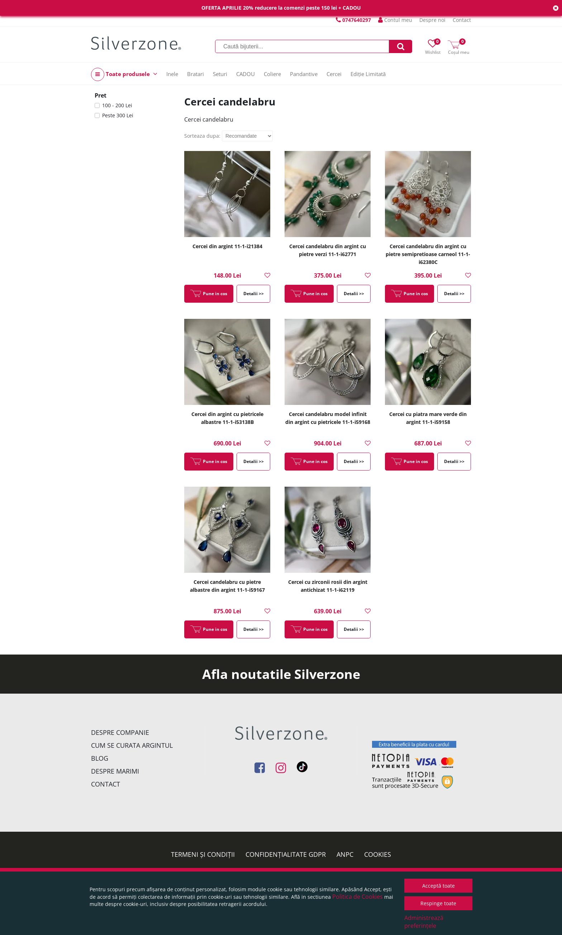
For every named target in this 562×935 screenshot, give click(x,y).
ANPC (345, 854)
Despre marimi (115, 771)
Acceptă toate (438, 885)
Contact (462, 19)
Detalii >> (253, 294)
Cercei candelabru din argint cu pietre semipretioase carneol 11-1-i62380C (428, 254)
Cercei (334, 73)
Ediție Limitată (368, 73)
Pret (100, 95)
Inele (172, 73)
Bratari (195, 73)
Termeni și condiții (203, 854)
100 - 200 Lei (117, 105)
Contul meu (395, 19)
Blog (99, 758)
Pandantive (304, 73)
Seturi (220, 73)
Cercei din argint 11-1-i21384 (227, 246)
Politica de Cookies (357, 897)
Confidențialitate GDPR (286, 854)
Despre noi (432, 19)
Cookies (377, 854)
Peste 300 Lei (117, 115)
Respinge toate (438, 903)
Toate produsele (124, 74)
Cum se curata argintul (132, 745)
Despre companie (120, 732)
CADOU (245, 73)
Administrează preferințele (423, 922)
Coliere (272, 73)
